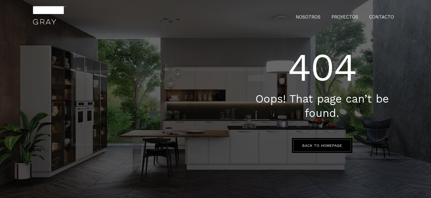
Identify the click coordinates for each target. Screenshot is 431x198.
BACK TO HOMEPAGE (322, 145)
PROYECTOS (350, 15)
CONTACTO (383, 15)
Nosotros (317, 15)
